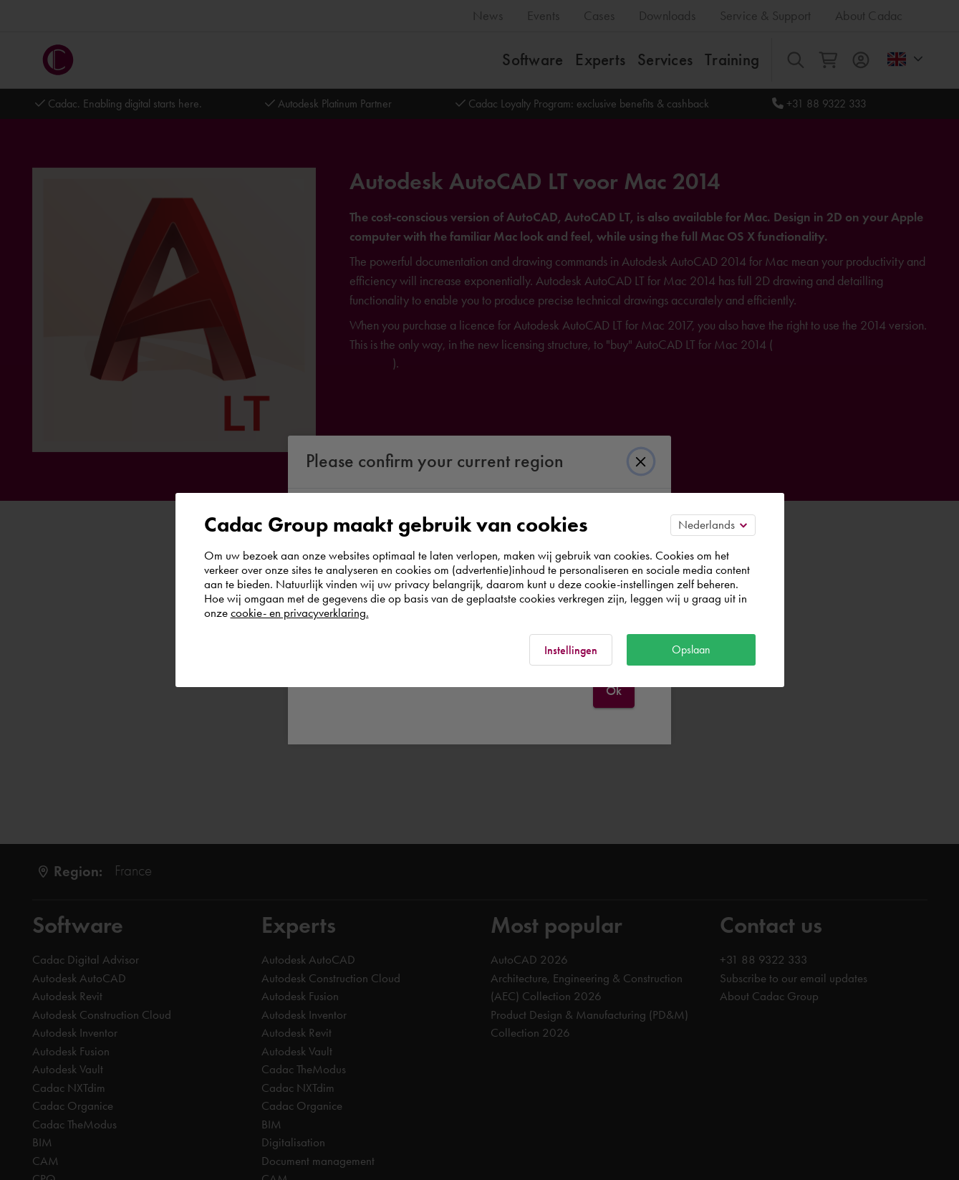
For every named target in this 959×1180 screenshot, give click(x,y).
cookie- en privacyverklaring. (300, 612)
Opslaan (691, 649)
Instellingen (570, 650)
